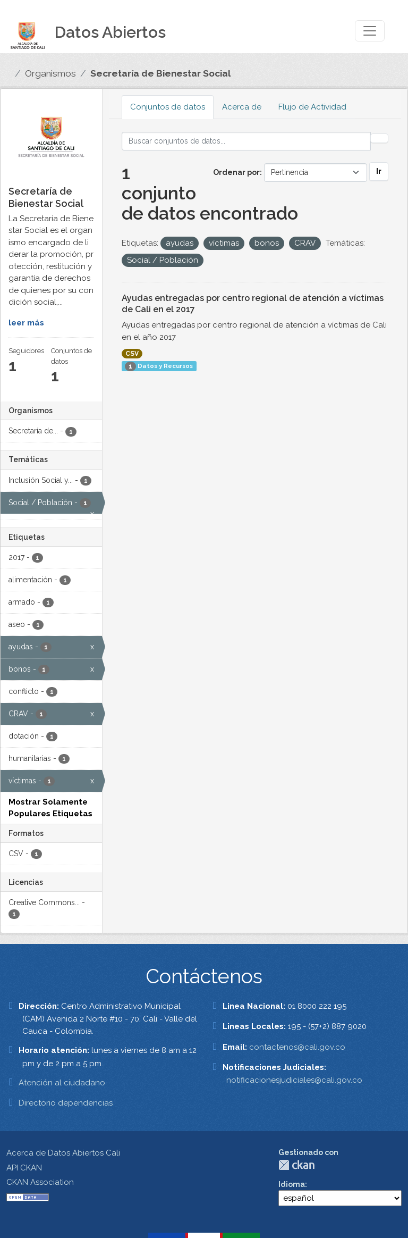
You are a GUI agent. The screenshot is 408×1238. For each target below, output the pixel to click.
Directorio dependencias (66, 1103)
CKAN (296, 1164)
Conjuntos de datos (167, 107)
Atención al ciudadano (62, 1083)
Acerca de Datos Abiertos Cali (63, 1153)
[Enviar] (379, 138)
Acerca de (241, 107)
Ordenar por (236, 172)
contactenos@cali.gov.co (297, 1047)
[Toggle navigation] (370, 30)
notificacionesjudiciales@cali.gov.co (294, 1080)
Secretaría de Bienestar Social (160, 73)
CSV (132, 353)
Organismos (50, 73)
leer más (26, 323)
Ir (378, 171)
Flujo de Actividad (312, 107)
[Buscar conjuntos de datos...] (246, 141)
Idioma (291, 1184)
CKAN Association (40, 1182)
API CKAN (24, 1168)
